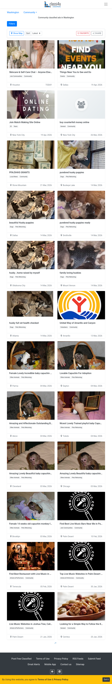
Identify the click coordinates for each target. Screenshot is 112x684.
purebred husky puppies (72, 172)
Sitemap (80, 664)
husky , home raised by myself (24, 272)
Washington (13, 12)
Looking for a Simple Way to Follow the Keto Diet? (85, 624)
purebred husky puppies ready (75, 222)
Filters (12, 23)
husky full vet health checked (24, 323)
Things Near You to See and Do (75, 72)
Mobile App (50, 664)
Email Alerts (34, 664)
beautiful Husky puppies (21, 222)
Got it (106, 679)
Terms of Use (43, 658)
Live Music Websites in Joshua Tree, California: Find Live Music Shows (45, 624)
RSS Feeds (78, 658)
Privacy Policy (61, 658)
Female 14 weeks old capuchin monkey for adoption (35, 523)
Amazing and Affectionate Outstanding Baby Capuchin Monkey (41, 423)
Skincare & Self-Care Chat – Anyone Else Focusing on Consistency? (43, 72)
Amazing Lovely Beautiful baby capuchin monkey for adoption (40, 473)
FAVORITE (83, 33)
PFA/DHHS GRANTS (19, 172)
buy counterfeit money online (74, 122)
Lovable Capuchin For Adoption (75, 373)
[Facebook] (52, 672)
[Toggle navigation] (106, 4)
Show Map (17, 33)
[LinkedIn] (59, 672)
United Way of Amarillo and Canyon (77, 323)
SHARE (97, 33)
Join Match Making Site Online (24, 122)
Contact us (65, 664)
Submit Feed (94, 658)
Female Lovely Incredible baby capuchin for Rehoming (36, 373)
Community (29, 12)
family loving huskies (70, 272)
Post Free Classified (21, 658)
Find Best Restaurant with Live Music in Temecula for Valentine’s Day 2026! (47, 574)
